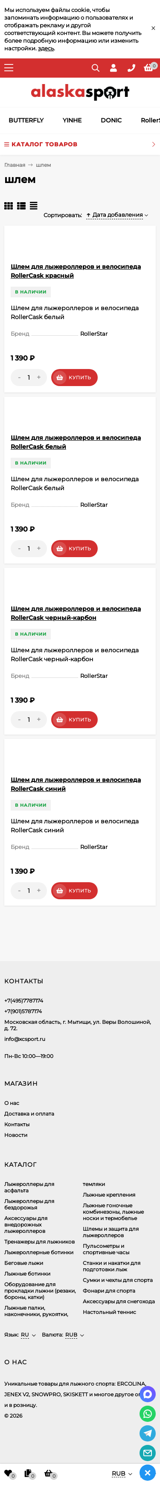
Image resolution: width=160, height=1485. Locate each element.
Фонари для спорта (109, 1290)
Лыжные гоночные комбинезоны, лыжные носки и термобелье (113, 1211)
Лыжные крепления (109, 1194)
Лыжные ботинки (27, 1273)
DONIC (111, 120)
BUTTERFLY (26, 120)
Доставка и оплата (29, 1113)
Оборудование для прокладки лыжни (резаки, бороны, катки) (40, 1290)
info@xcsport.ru (24, 1039)
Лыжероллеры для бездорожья (29, 1204)
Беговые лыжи (23, 1263)
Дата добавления (114, 214)
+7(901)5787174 (23, 1011)
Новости (15, 1135)
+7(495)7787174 (23, 1000)
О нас (11, 1103)
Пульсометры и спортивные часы (106, 1249)
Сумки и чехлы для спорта (118, 1280)
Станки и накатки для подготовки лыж (111, 1266)
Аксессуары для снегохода (119, 1301)
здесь (46, 48)
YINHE (72, 120)
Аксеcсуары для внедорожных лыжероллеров (25, 1224)
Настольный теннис (109, 1312)
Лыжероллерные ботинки (38, 1252)
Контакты (16, 1124)
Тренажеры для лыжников (39, 1241)
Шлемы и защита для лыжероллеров (111, 1232)
